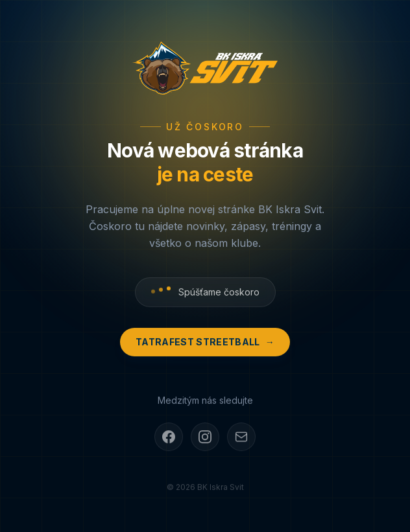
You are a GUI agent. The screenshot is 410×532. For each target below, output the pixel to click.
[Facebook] (168, 438)
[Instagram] (205, 438)
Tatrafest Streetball (205, 342)
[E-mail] (241, 438)
